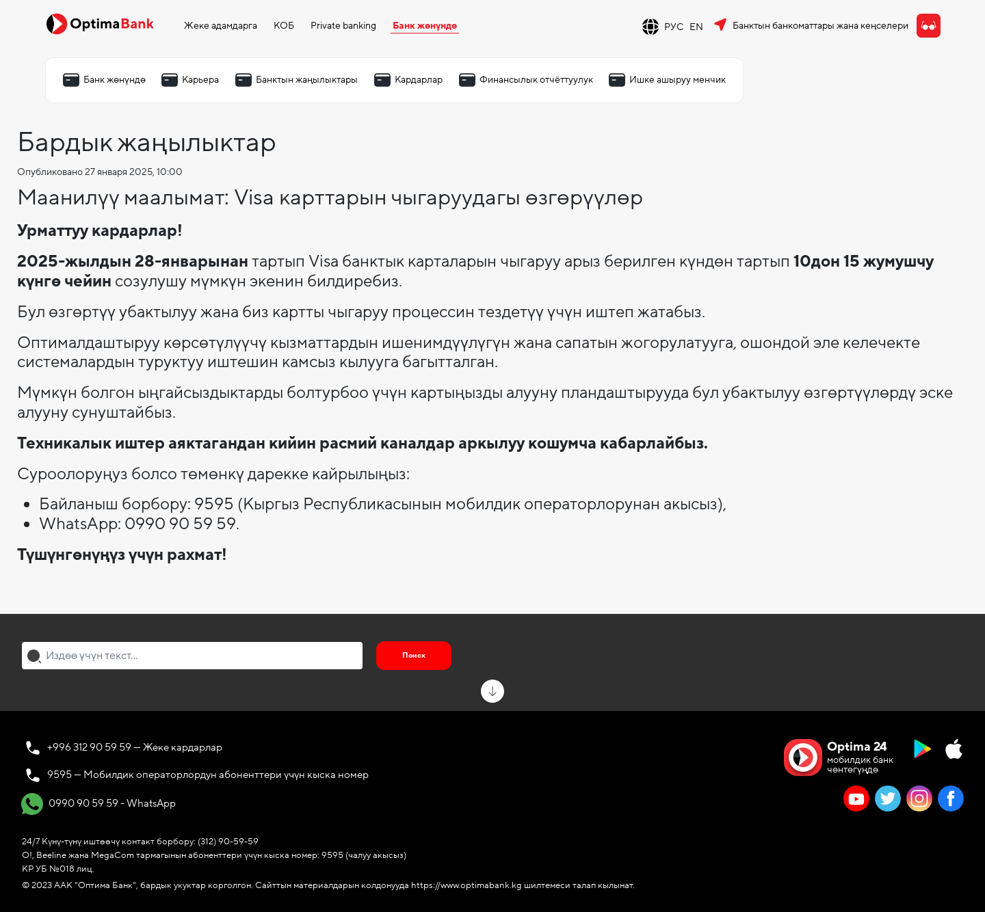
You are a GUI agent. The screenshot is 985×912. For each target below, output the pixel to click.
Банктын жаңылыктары (307, 79)
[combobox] (192, 655)
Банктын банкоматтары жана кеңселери (820, 25)
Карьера (200, 79)
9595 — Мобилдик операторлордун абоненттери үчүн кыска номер (208, 774)
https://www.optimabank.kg (466, 885)
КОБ (284, 25)
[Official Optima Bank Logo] (100, 23)
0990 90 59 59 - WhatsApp (98, 804)
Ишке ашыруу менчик (677, 79)
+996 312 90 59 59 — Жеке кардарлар (134, 747)
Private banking (343, 25)
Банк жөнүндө (425, 25)
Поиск (413, 655)
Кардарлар (419, 79)
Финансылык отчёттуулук (536, 79)
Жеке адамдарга (220, 25)
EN (696, 27)
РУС (674, 27)
